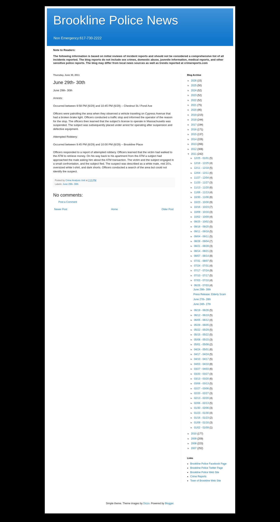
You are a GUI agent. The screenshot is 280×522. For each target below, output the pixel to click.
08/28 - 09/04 (201, 241)
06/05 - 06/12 (201, 320)
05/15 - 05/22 (201, 334)
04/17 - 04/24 (201, 354)
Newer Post (60, 209)
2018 (194, 119)
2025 (194, 85)
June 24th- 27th (202, 304)
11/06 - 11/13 (201, 192)
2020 (194, 109)
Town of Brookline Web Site (205, 480)
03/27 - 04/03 (201, 368)
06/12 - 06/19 (201, 315)
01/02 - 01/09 (201, 427)
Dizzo (146, 503)
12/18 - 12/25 (201, 163)
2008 (194, 443)
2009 (194, 438)
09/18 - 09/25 (201, 226)
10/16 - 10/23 (201, 207)
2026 (194, 80)
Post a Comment (67, 202)
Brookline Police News (115, 20)
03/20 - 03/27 (201, 373)
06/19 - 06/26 (201, 310)
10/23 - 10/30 (201, 202)
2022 (194, 100)
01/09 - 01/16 (201, 422)
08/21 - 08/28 (201, 246)
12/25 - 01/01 (201, 158)
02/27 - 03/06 (201, 388)
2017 (194, 124)
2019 (194, 114)
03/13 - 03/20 (201, 378)
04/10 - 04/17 (201, 359)
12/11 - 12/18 (201, 167)
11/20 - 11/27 (201, 182)
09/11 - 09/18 (201, 231)
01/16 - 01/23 (201, 417)
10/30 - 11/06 (201, 197)
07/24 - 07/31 (201, 265)
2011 (194, 153)
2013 (194, 144)
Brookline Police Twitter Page (206, 467)
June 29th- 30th (70, 184)
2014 (194, 139)
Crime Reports (198, 476)
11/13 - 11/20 (201, 187)
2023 (194, 95)
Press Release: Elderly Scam (209, 294)
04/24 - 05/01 (201, 349)
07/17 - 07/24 (201, 270)
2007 (194, 448)
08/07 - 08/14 (201, 255)
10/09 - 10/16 (201, 212)
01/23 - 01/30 (201, 413)
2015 (194, 134)
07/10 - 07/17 (201, 275)
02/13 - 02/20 (201, 398)
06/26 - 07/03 (201, 285)
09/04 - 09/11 (201, 236)
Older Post (167, 209)
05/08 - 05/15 (201, 339)
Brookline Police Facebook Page (208, 463)
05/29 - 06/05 (201, 325)
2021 (194, 105)
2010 (194, 433)
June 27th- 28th (202, 299)
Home (114, 209)
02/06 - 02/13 (201, 403)
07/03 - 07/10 (201, 280)
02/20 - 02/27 (201, 393)
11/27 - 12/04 (201, 177)
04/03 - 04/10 (201, 364)
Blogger (169, 503)
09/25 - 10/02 (201, 221)
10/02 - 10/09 (201, 216)
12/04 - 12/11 (201, 172)
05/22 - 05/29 (201, 329)
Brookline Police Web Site (204, 472)
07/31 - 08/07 (201, 260)
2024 (194, 90)
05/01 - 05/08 (201, 344)
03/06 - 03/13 (201, 383)
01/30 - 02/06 (201, 407)
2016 (194, 129)
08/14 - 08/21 (201, 251)
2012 (194, 149)
